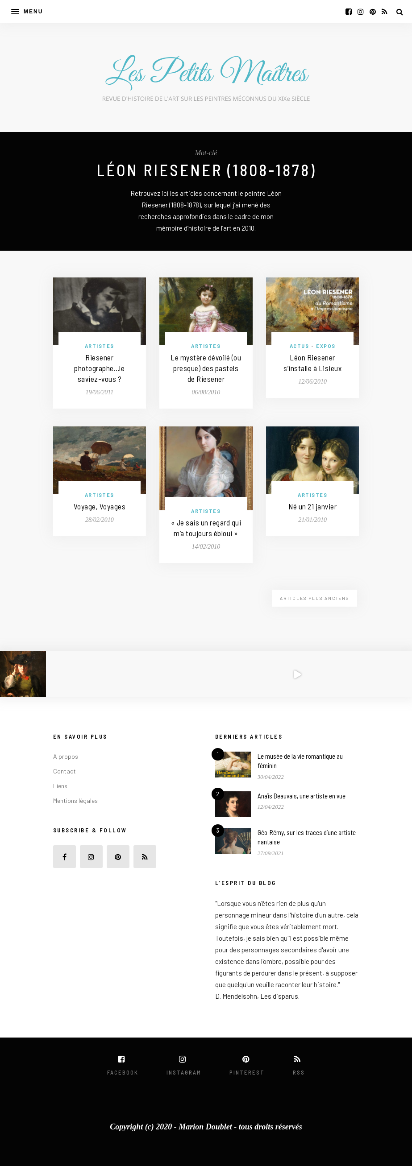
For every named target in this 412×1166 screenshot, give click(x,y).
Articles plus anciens (314, 598)
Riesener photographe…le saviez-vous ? (99, 368)
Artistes (99, 346)
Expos (326, 346)
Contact (64, 771)
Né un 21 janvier (312, 506)
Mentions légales (75, 800)
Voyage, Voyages (100, 506)
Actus (299, 346)
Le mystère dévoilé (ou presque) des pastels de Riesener (206, 368)
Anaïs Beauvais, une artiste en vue (301, 796)
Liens (60, 786)
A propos (65, 756)
